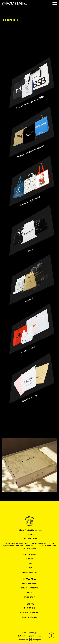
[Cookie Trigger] (29, 633)
